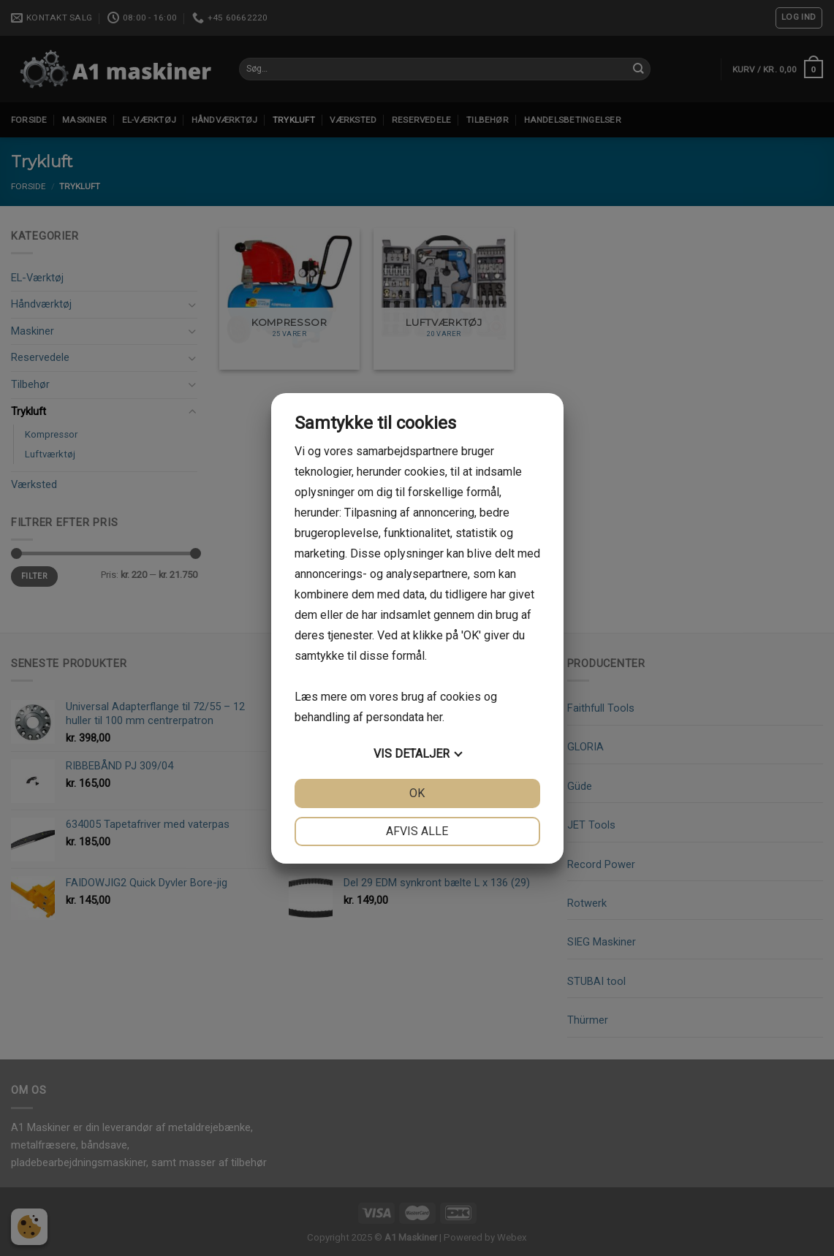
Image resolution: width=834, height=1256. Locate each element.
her (434, 717)
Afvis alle (417, 831)
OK (417, 793)
